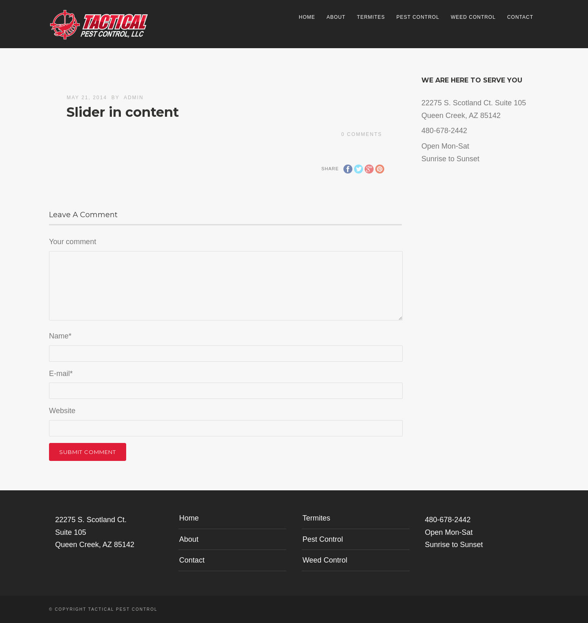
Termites (371, 17)
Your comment (72, 242)
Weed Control (473, 17)
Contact (520, 17)
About (336, 17)
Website (62, 411)
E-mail (61, 373)
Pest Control (417, 17)
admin (134, 97)
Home (307, 17)
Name (60, 336)
